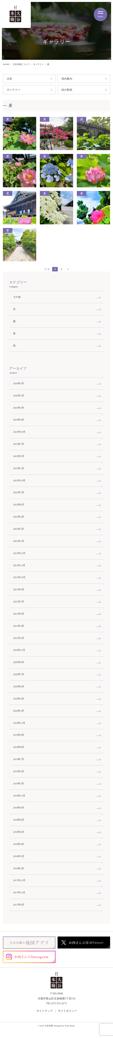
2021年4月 (18, 626)
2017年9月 (18, 904)
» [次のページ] (68, 269)
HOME (6, 64)
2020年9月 (18, 662)
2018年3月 (18, 856)
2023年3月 (18, 456)
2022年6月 (18, 504)
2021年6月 (18, 613)
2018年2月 (18, 868)
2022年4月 (18, 516)
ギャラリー (38, 64)
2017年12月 (19, 880)
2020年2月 (18, 710)
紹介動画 (66, 89)
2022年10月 (19, 480)
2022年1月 (18, 541)
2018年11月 (19, 795)
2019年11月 (19, 723)
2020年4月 (18, 698)
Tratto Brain (69, 1026)
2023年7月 (18, 444)
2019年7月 (18, 759)
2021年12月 (19, 553)
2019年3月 (18, 783)
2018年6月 (18, 832)
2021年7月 (18, 601)
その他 (17, 297)
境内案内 (66, 78)
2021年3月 (18, 638)
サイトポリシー (67, 1010)
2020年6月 (18, 686)
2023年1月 (18, 468)
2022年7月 (18, 492)
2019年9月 (18, 735)
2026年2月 (18, 395)
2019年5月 (18, 771)
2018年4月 (18, 844)
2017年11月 (19, 892)
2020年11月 (19, 650)
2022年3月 (18, 529)
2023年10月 (19, 432)
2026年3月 (18, 383)
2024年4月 (18, 419)
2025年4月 (18, 407)
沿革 (9, 78)
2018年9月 (18, 807)
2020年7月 (18, 674)
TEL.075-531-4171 (56, 1003)
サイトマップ (44, 1010)
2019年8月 (18, 747)
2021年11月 (19, 565)
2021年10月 (19, 577)
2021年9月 (18, 589)
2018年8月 (18, 819)
